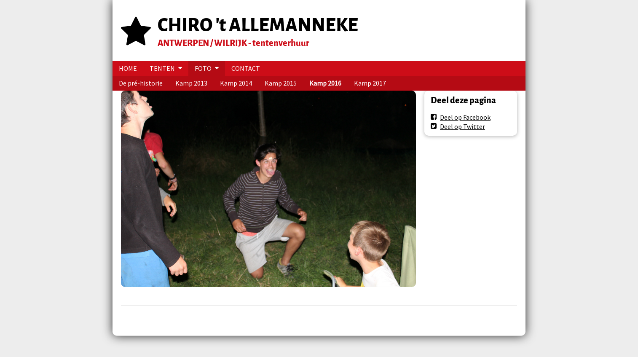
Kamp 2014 (236, 83)
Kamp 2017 (370, 83)
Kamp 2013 (191, 83)
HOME (128, 68)
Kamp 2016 (325, 83)
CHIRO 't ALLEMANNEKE (258, 25)
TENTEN (162, 68)
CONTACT (245, 68)
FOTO (203, 68)
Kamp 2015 (281, 83)
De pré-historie (141, 83)
